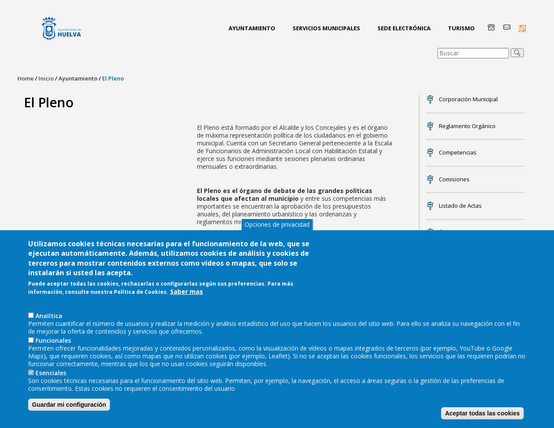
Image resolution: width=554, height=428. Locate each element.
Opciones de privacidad (277, 225)
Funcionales (53, 341)
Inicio (46, 78)
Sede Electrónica (404, 28)
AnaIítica (48, 316)
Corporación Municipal (468, 99)
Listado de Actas (460, 205)
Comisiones (454, 179)
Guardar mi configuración (69, 405)
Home (25, 78)
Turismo (461, 28)
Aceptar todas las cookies (482, 413)
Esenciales (50, 373)
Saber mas (186, 292)
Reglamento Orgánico (467, 126)
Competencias (458, 152)
